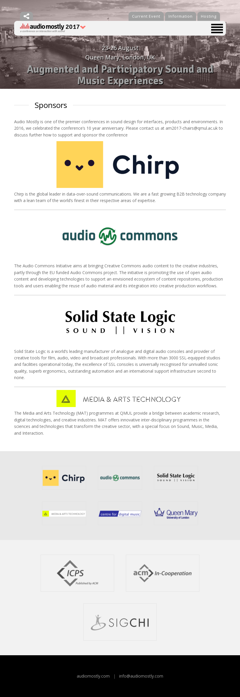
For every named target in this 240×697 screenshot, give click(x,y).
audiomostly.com (93, 676)
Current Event (146, 16)
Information (181, 16)
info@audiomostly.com (141, 676)
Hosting (208, 16)
